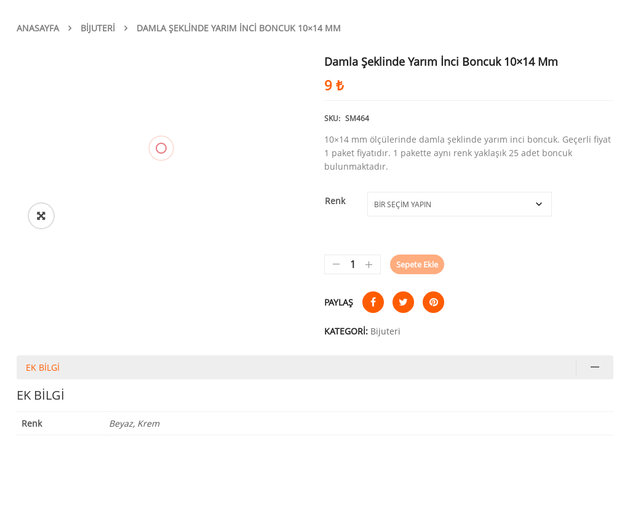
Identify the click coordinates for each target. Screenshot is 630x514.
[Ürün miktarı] (352, 264)
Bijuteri (98, 28)
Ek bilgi (43, 367)
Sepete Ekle (417, 264)
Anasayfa (38, 28)
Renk (335, 201)
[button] (41, 216)
